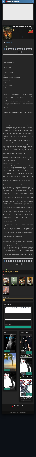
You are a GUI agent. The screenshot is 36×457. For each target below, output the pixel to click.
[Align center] (12, 307)
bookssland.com (6, 23)
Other (11, 23)
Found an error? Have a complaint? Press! (11, 271)
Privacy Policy (18, 408)
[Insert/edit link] (21, 307)
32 (29, 48)
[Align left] (11, 307)
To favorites (15, 32)
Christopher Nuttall (9, 42)
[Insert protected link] (23, 307)
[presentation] (23, 335)
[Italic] (7, 307)
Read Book (17, 36)
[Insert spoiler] (27, 307)
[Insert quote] (25, 307)
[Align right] (14, 307)
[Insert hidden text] (28, 307)
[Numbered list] (18, 307)
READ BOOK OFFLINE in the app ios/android (22, 34)
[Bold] (5, 307)
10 (24, 48)
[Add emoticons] (20, 307)
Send (18, 326)
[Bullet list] (16, 307)
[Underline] (9, 307)
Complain (30, 32)
